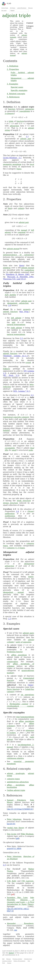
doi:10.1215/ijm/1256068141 (20, 809)
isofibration (10, 516)
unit (13, 322)
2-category (9, 114)
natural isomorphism (16, 325)
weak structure (24, 501)
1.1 (27, 136)
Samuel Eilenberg (16, 800)
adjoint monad (13, 249)
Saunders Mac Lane (17, 898)
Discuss (8, 959)
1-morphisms (24, 111)
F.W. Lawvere (28, 881)
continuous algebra (15, 758)
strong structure (10, 503)
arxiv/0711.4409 (14, 849)
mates (31, 577)
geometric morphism (12, 164)
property (27, 309)
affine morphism (19, 655)
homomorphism (27, 717)
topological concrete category (16, 417)
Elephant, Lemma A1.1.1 (16, 356)
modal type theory (15, 828)
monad (24, 230)
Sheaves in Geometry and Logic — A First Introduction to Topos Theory (20, 902)
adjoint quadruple (16, 773)
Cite (29, 961)
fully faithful (10, 295)
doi (15, 930)
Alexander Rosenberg (20, 923)
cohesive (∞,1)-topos (16, 548)
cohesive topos (13, 779)
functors (11, 109)
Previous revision (17, 959)
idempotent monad (13, 592)
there (21, 266)
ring (18, 717)
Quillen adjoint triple (16, 790)
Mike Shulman (27, 834)
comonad (22, 232)
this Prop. (24, 312)
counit (28, 362)
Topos (18, 169)
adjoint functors (10, 312)
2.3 (32, 395)
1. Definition (12, 66)
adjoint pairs (28, 633)
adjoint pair (25, 139)
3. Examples (12, 84)
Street (30, 511)
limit (10, 208)
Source (9, 963)
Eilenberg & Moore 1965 (17, 274)
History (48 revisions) (19, 961)
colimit (21, 208)
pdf (17, 838)
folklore (6, 369)
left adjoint (16, 318)
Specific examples (19, 90)
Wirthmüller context (18, 704)
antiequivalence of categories (18, 255)
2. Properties (13, 69)
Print (3, 963)
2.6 (9, 305)
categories (29, 109)
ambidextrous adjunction (18, 782)
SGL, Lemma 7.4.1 (21, 391)
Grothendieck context (20, 706)
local (32, 164)
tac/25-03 (11, 824)
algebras (7, 268)
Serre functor (13, 689)
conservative (12, 662)
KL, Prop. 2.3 (11, 375)
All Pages (12, 8)
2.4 (17, 511)
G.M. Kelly (11, 881)
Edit (3, 959)
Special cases (17, 87)
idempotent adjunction (18, 303)
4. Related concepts (16, 94)
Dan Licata (11, 834)
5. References (13, 97)
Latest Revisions (21, 8)
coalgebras (29, 270)
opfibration (9, 514)
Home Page (4, 8)
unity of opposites (23, 642)
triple (11, 121)
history (11, 953)
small (14, 450)
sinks (30, 450)
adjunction (14, 126)
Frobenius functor (14, 652)
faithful (6, 430)
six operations (27, 695)
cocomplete (10, 448)
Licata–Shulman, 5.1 (12, 158)
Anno (30, 685)
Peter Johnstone (14, 819)
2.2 (21, 338)
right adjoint (16, 328)
